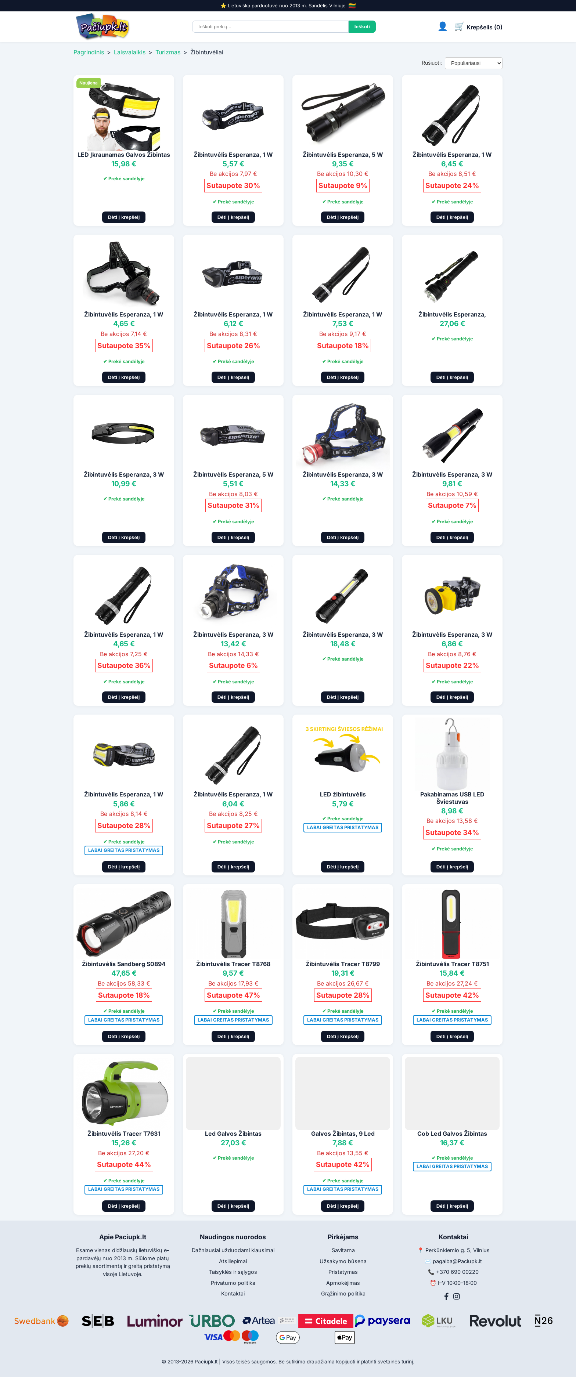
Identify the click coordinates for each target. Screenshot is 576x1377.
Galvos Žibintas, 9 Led (343, 1133)
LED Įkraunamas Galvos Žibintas (124, 154)
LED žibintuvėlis (343, 794)
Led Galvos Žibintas (233, 1133)
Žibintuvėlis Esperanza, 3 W (124, 474)
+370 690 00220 (457, 1272)
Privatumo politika (233, 1283)
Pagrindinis (88, 52)
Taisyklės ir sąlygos (233, 1272)
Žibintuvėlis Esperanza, (452, 314)
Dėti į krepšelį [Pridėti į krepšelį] (124, 217)
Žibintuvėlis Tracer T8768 (233, 964)
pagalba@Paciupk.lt (457, 1261)
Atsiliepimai (233, 1261)
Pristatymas (343, 1272)
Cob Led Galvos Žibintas (452, 1133)
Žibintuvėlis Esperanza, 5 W (343, 154)
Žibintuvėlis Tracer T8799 (343, 964)
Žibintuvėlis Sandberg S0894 (124, 964)
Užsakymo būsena (343, 1261)
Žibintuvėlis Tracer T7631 (123, 1133)
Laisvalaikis (129, 52)
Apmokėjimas (343, 1283)
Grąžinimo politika (343, 1293)
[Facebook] (446, 1296)
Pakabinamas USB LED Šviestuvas (452, 798)
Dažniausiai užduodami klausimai (233, 1250)
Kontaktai (233, 1293)
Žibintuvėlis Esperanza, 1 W (233, 154)
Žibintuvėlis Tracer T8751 (452, 964)
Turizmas (167, 52)
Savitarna (343, 1250)
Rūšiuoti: (432, 62)
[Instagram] (456, 1296)
